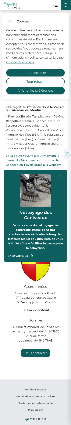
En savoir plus (21, 256)
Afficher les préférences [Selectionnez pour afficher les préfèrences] (35, 90)
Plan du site (35, 409)
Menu (55, 5)
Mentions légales (35, 389)
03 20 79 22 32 (38, 309)
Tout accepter (35, 73)
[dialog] (35, 56)
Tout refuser (36, 81)
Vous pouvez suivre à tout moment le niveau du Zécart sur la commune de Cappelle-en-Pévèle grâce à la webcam (33, 160)
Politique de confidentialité (35, 403)
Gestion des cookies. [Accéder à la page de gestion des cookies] (20, 62)
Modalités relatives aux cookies (35, 396)
